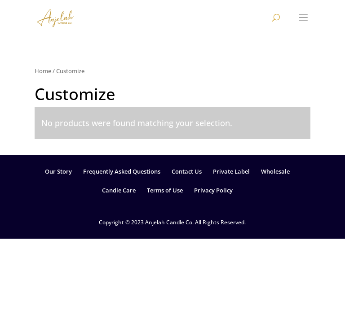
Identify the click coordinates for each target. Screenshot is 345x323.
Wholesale (275, 171)
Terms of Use (165, 190)
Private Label (231, 171)
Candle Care (119, 190)
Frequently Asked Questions (121, 171)
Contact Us (187, 171)
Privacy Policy (213, 190)
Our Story (58, 171)
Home (43, 71)
